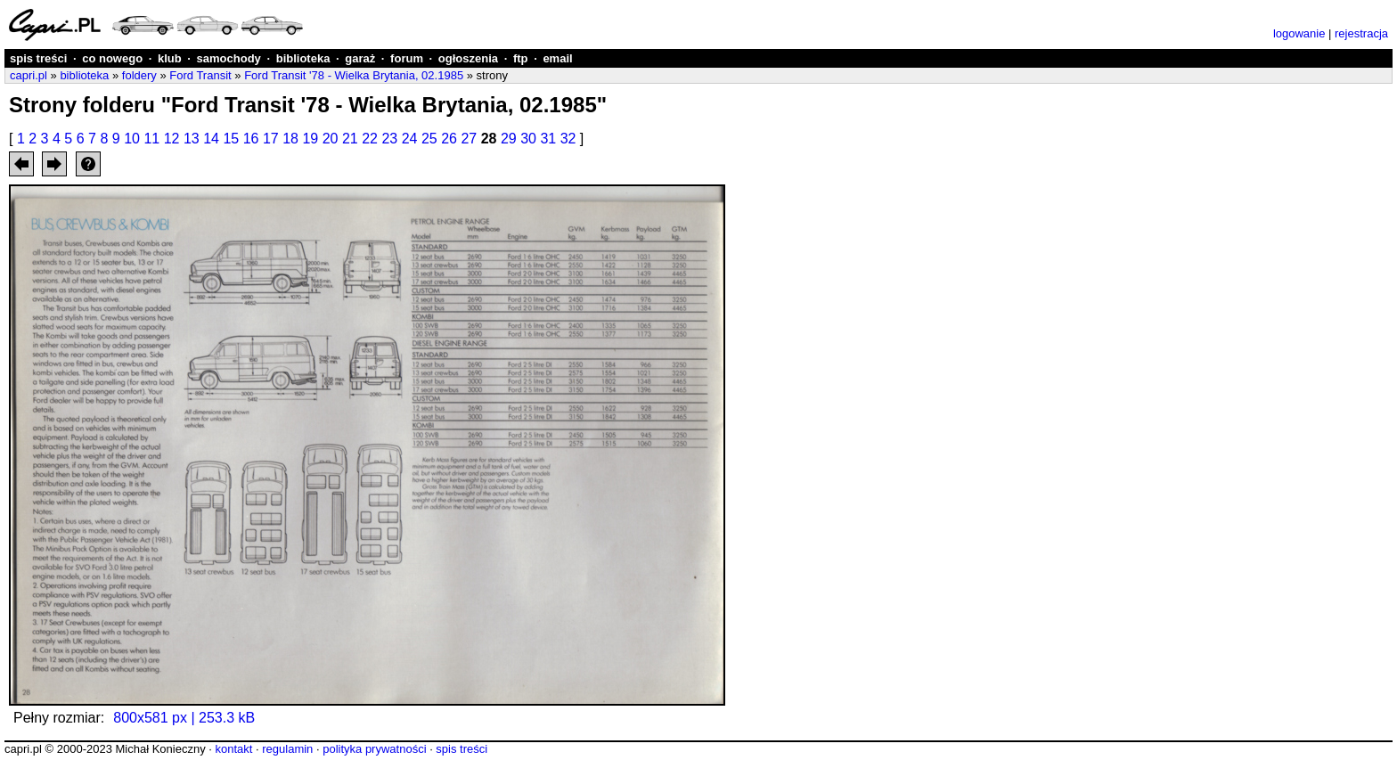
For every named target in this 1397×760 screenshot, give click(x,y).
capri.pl (28, 75)
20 (331, 138)
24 (410, 138)
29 (509, 138)
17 (271, 138)
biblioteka (303, 58)
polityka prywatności (374, 749)
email (557, 58)
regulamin (287, 749)
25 (429, 138)
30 (528, 138)
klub (170, 58)
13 (192, 138)
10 (132, 138)
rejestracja (1361, 33)
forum (406, 58)
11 (151, 138)
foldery (139, 75)
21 (350, 138)
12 (172, 138)
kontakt (233, 749)
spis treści (38, 58)
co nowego (112, 58)
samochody (229, 58)
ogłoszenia (468, 58)
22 (370, 138)
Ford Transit (200, 75)
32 (568, 138)
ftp (520, 58)
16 (251, 138)
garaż (360, 58)
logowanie (1299, 33)
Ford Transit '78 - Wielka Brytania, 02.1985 (353, 75)
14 (211, 138)
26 (449, 138)
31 (548, 138)
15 (231, 138)
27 (469, 138)
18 (290, 138)
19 (310, 138)
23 (389, 138)
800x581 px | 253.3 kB (184, 717)
